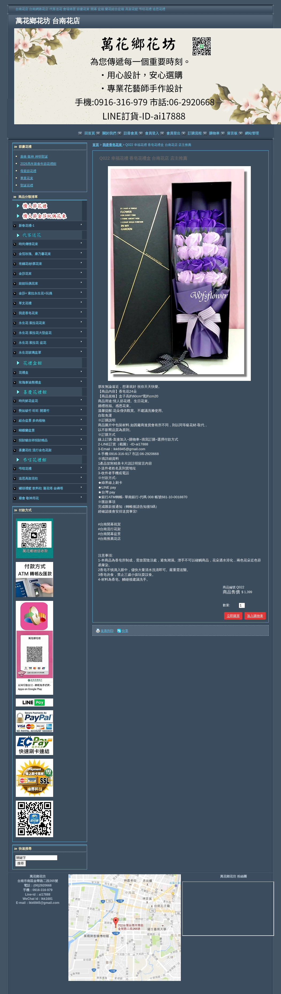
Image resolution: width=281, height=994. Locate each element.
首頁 (95, 145)
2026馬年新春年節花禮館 (38, 164)
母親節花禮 (28, 171)
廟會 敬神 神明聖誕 (34, 156)
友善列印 (107, 631)
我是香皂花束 (113, 145)
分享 (125, 631)
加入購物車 (255, 616)
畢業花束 (26, 178)
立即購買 (233, 616)
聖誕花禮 (26, 185)
